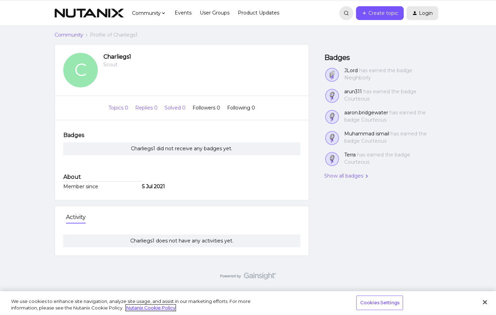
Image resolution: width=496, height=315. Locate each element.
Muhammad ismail (366, 134)
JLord (351, 70)
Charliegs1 (117, 57)
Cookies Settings (379, 302)
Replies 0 (147, 108)
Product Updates (258, 13)
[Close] (485, 302)
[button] (380, 13)
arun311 (353, 91)
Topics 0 (119, 108)
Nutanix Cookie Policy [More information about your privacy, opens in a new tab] (150, 308)
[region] (248, 303)
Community (69, 35)
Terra (350, 155)
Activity (76, 217)
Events (183, 13)
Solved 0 (176, 108)
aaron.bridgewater (366, 112)
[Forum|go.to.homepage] (89, 13)
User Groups (215, 13)
